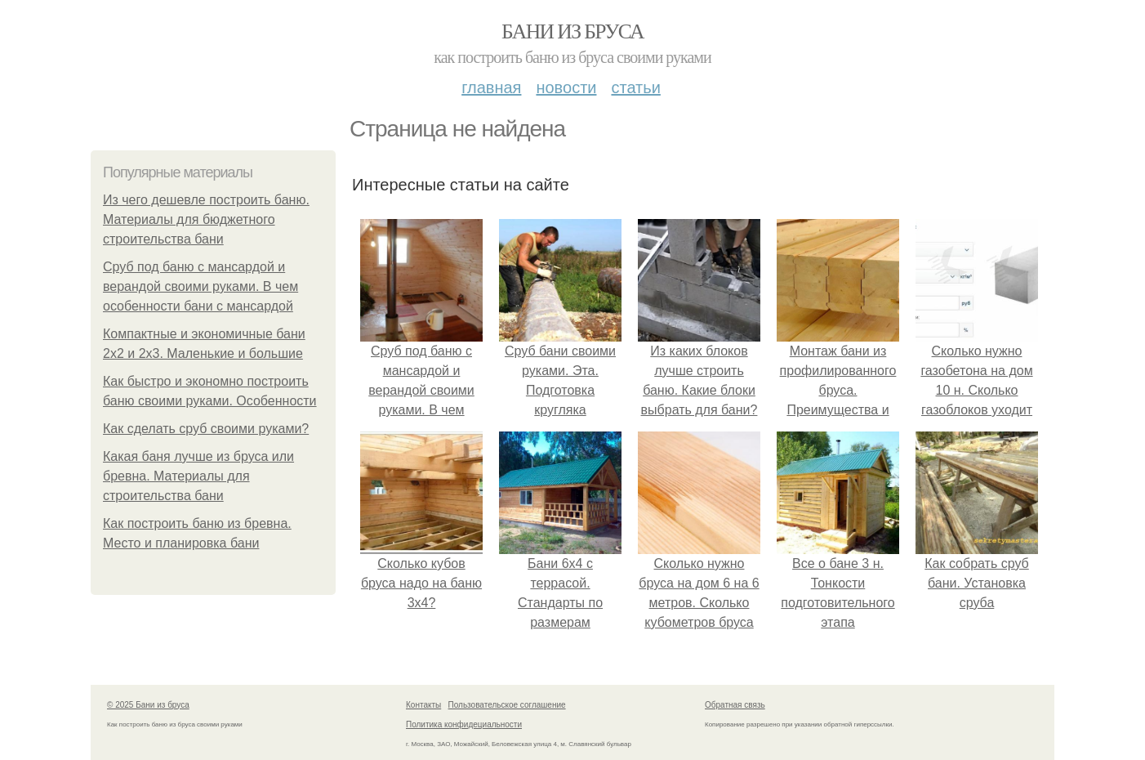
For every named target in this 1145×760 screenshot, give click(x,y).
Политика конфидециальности (464, 724)
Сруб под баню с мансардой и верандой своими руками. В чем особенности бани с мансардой (200, 286)
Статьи (635, 87)
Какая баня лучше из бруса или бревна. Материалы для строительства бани (198, 476)
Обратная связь (735, 704)
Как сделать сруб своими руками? (206, 429)
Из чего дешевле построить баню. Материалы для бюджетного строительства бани (206, 219)
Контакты (423, 704)
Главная (491, 87)
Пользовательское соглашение (507, 704)
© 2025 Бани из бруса (148, 704)
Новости (566, 87)
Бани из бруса (572, 31)
